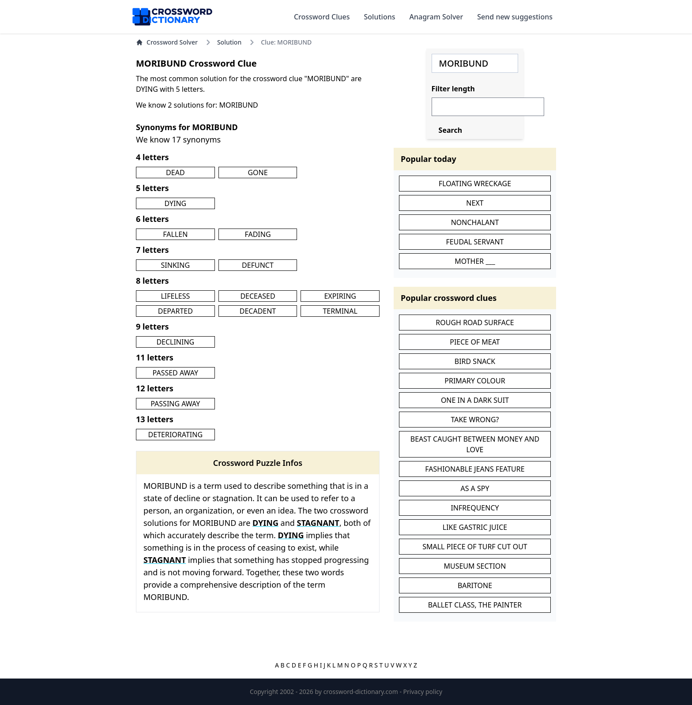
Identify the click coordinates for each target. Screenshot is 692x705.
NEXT (474, 203)
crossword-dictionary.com (361, 691)
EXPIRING (340, 296)
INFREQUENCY (475, 508)
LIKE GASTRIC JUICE (475, 527)
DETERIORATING (175, 434)
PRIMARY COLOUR (474, 381)
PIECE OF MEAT (475, 342)
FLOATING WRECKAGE (475, 183)
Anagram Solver (436, 17)
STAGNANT (318, 523)
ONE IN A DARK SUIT (475, 400)
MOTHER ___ (475, 261)
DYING (175, 203)
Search (450, 130)
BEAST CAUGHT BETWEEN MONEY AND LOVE (474, 444)
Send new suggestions (515, 17)
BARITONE (475, 585)
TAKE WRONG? (475, 419)
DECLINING (175, 342)
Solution (229, 42)
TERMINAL (340, 311)
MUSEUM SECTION (475, 566)
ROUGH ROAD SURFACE (475, 322)
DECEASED (257, 296)
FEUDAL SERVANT (475, 242)
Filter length (453, 89)
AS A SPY (474, 488)
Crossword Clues (322, 17)
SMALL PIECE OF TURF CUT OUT (474, 546)
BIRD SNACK (475, 361)
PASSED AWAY (176, 373)
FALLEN (175, 234)
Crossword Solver (167, 42)
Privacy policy (423, 691)
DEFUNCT (258, 265)
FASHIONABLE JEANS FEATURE (474, 469)
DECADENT (258, 311)
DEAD (175, 172)
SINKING (175, 265)
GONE (257, 172)
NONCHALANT (475, 222)
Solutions (379, 17)
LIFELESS (175, 296)
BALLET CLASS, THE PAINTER (475, 605)
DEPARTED (175, 311)
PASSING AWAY (175, 404)
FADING (257, 234)
